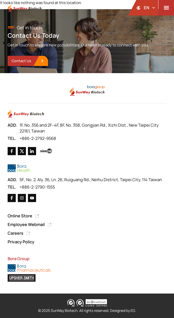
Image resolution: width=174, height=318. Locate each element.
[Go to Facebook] (12, 151)
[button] (166, 8)
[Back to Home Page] (24, 8)
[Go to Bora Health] (19, 168)
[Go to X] (22, 151)
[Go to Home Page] (26, 114)
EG (133, 310)
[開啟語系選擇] (143, 8)
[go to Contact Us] (28, 61)
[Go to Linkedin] (32, 151)
